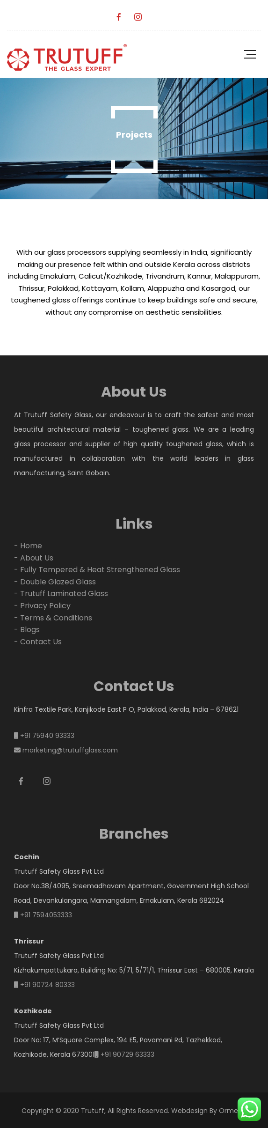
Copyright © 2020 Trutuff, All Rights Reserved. (95, 1110)
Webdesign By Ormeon (208, 1110)
